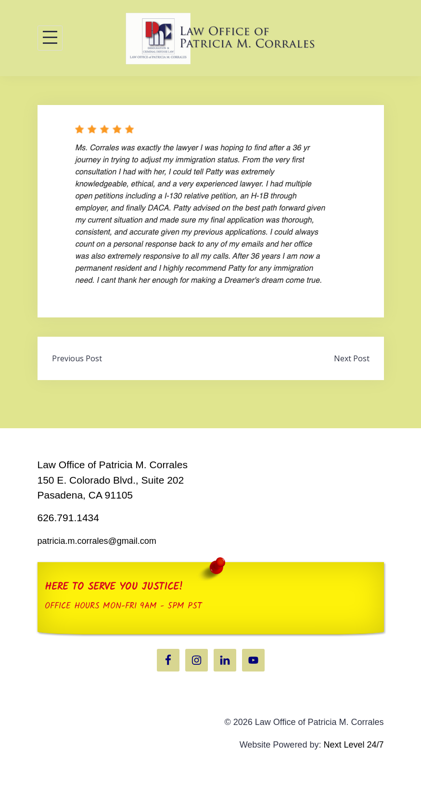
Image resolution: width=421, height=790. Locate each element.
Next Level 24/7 (353, 745)
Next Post (352, 358)
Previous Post (77, 358)
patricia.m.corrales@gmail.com (97, 541)
